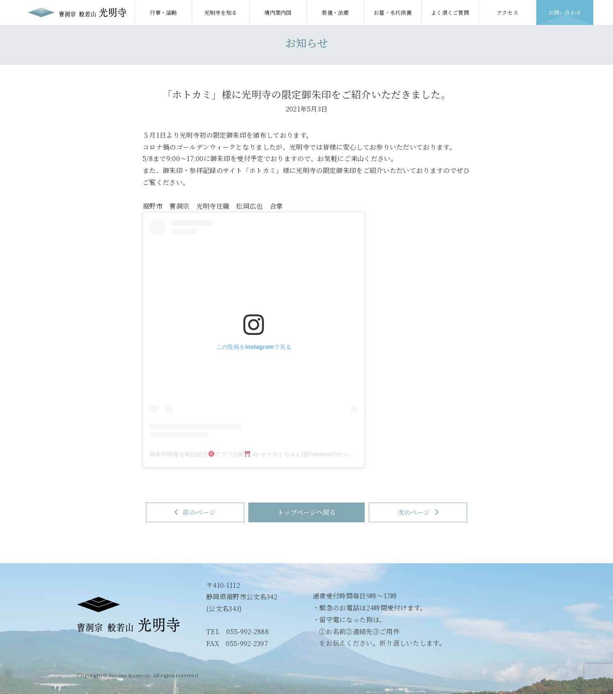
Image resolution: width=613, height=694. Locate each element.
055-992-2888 (247, 631)
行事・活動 (163, 12)
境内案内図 (278, 12)
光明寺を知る (220, 12)
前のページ (194, 512)
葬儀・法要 (335, 12)
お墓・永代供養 (393, 12)
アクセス (507, 12)
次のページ (418, 512)
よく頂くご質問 (450, 12)
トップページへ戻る (306, 512)
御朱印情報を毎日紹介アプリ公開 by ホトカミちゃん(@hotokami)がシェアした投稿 (266, 454)
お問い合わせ (565, 12)
